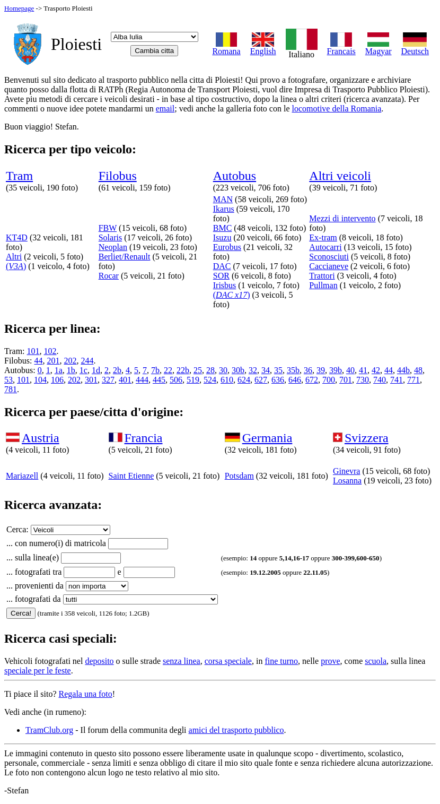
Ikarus (223, 208)
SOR (221, 275)
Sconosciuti (329, 256)
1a (59, 370)
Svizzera (367, 438)
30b (238, 370)
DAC (222, 266)
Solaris (110, 237)
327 (108, 379)
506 (176, 379)
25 (197, 370)
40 (350, 370)
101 (33, 351)
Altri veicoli (340, 176)
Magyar (378, 47)
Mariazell (22, 475)
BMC (222, 227)
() (16, 266)
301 (91, 379)
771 (413, 379)
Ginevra (346, 471)
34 (265, 370)
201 (53, 360)
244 (87, 360)
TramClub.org (49, 729)
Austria (40, 438)
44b (403, 370)
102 (50, 351)
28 (210, 370)
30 (223, 370)
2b (117, 370)
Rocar (109, 275)
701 (345, 379)
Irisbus (224, 285)
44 (38, 360)
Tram (19, 176)
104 (40, 379)
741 (396, 379)
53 (8, 379)
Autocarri (325, 247)
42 (376, 370)
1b (71, 370)
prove (330, 660)
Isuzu (222, 237)
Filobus (118, 176)
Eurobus (227, 247)
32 (253, 370)
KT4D (17, 237)
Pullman (323, 285)
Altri (14, 256)
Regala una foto (85, 693)
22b (183, 370)
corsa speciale (228, 660)
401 (125, 379)
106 (57, 379)
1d (96, 370)
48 (418, 370)
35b (293, 370)
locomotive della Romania (336, 108)
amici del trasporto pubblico (236, 729)
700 (328, 379)
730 (362, 379)
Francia (144, 438)
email (165, 108)
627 (260, 379)
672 (311, 379)
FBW (108, 227)
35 (278, 370)
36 (308, 370)
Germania (267, 438)
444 (142, 379)
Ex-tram (323, 237)
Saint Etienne (131, 475)
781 (10, 389)
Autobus (234, 176)
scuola (375, 660)
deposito (99, 660)
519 (193, 379)
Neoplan (113, 247)
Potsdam (239, 475)
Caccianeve (328, 266)
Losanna (347, 480)
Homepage (19, 8)
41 (363, 370)
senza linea (181, 660)
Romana (226, 47)
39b (335, 370)
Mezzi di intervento (342, 218)
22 (168, 370)
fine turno (281, 660)
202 (70, 360)
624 (243, 379)
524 (210, 379)
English (263, 47)
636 (277, 379)
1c (83, 370)
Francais (341, 47)
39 (320, 370)
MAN (223, 199)
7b (155, 370)
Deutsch (415, 47)
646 (294, 379)
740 (379, 379)
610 (227, 379)
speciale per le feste (37, 670)
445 (159, 379)
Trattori (322, 275)
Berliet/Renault (125, 256)
